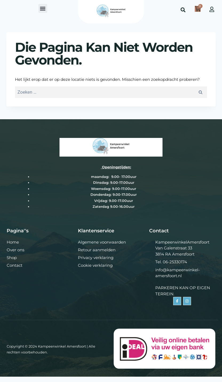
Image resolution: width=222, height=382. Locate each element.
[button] (42, 8)
